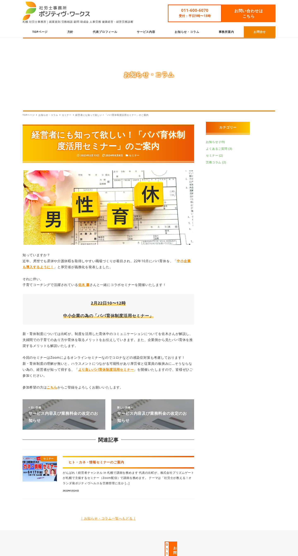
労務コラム (213, 162)
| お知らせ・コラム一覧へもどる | (108, 518)
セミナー (134, 155)
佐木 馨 (84, 284)
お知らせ (212, 142)
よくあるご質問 (216, 149)
